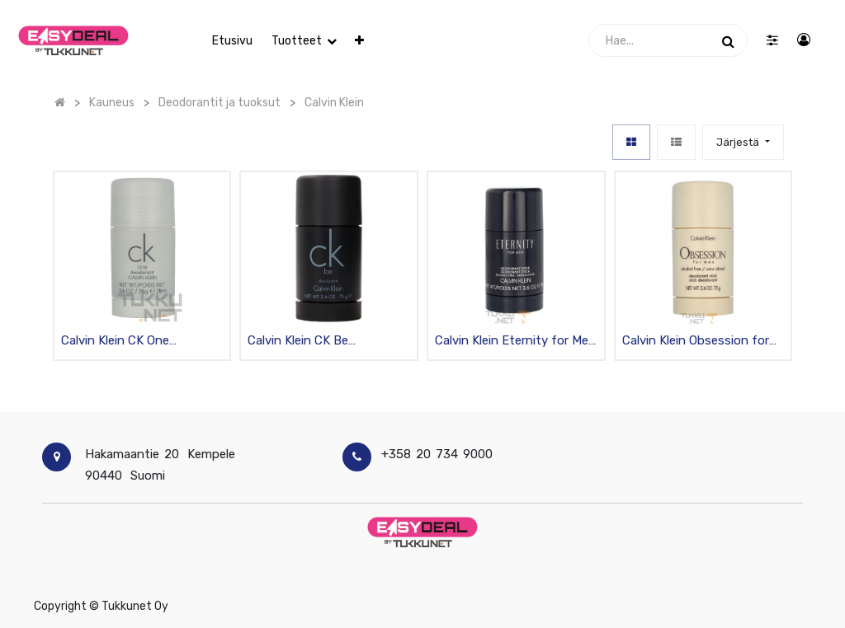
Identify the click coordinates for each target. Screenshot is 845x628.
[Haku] (728, 40)
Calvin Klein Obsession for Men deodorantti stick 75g (698, 341)
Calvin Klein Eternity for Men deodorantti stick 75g (515, 341)
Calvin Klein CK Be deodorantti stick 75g (310, 341)
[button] (359, 40)
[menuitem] (232, 40)
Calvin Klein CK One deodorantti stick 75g (123, 341)
